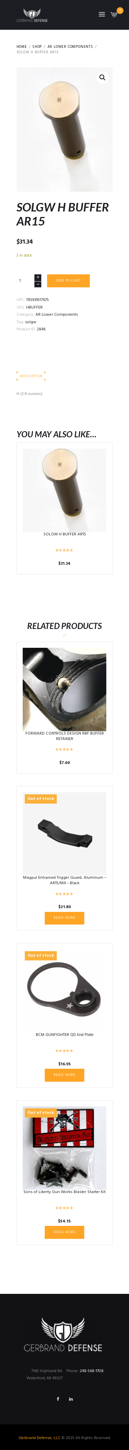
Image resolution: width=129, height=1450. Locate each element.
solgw (30, 322)
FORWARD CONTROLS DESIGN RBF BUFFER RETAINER (64, 736)
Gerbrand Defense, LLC (40, 1438)
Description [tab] (31, 376)
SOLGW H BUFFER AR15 (64, 534)
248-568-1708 (92, 1371)
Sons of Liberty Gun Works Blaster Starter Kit (64, 1192)
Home (22, 47)
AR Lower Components (70, 47)
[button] (102, 77)
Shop (37, 47)
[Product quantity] (29, 280)
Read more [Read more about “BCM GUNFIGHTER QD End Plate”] (64, 1075)
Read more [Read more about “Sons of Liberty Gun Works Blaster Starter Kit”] (64, 1232)
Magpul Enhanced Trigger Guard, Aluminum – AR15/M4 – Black (64, 880)
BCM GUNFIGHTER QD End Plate (65, 1034)
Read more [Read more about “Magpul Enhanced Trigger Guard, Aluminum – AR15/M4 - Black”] (64, 918)
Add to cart (68, 281)
